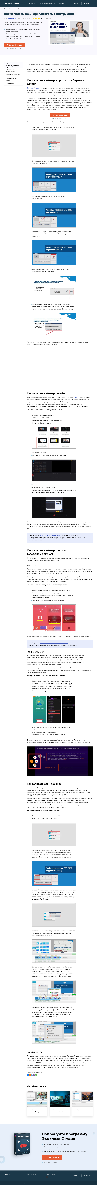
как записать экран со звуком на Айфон (54, 643)
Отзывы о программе (30, 1174)
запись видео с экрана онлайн (50, 535)
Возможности (33, 3)
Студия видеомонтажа (47, 3)
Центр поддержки (50, 1174)
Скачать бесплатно (14, 45)
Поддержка (60, 3)
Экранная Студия (11, 3)
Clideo (76, 397)
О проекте (7, 1174)
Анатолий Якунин (12, 18)
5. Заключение (10, 83)
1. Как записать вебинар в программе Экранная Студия (12, 65)
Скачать (74, 3)
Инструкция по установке (31, 1177)
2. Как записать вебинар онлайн (10, 70)
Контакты (6, 1177)
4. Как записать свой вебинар (11, 79)
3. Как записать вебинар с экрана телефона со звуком (13, 74)
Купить (87, 3)
